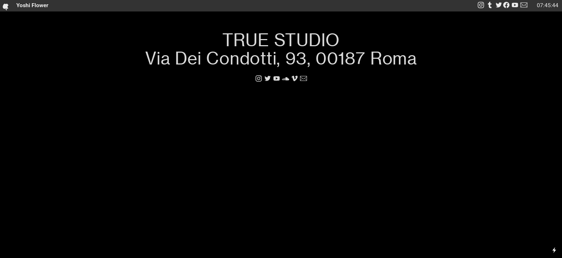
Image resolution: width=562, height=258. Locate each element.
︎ (294, 79)
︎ (481, 5)
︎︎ (502, 5)
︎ (267, 79)
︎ (524, 5)
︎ (515, 5)
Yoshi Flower (30, 5)
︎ (285, 79)
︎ (490, 5)
